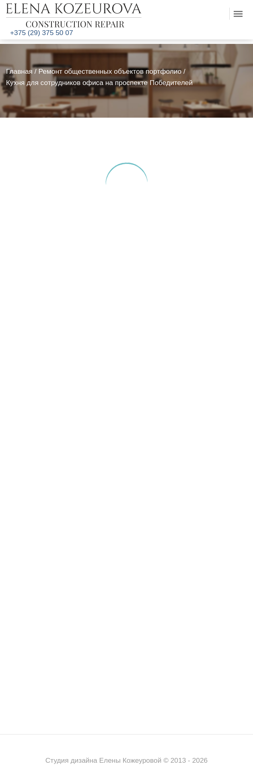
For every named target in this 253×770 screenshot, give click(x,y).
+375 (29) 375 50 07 (41, 33)
